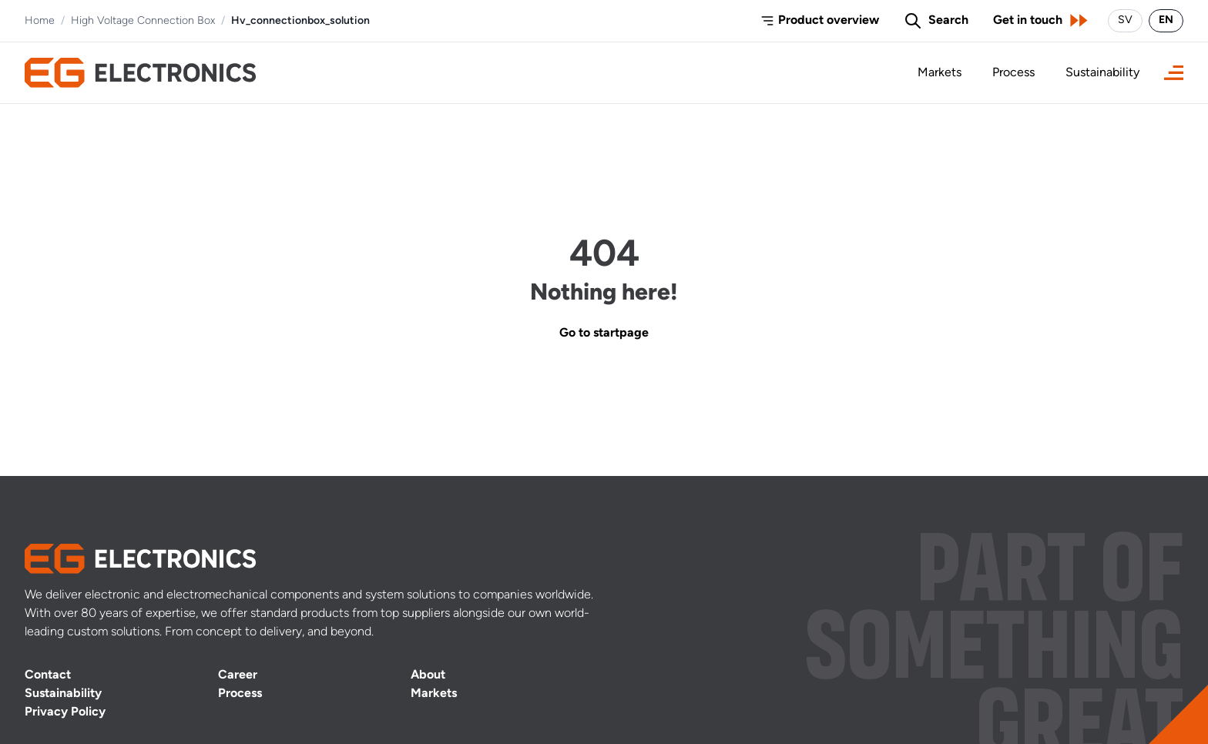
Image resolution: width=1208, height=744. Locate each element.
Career (237, 675)
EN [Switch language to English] (1166, 20)
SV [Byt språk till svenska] (1125, 20)
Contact (48, 675)
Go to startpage (604, 333)
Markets (939, 73)
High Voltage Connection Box (143, 21)
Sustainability (1102, 73)
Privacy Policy (65, 712)
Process (1013, 73)
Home (40, 21)
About (428, 675)
